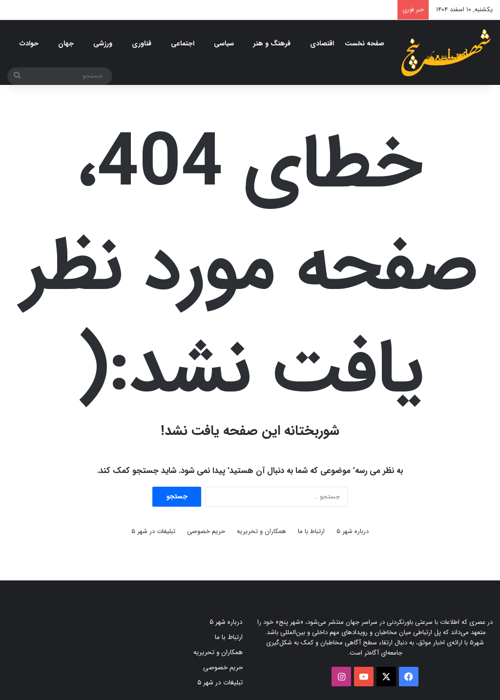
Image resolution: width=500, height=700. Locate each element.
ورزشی (102, 43)
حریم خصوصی (206, 531)
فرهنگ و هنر (272, 43)
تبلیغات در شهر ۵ (153, 531)
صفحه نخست (364, 43)
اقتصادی (322, 43)
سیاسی (224, 43)
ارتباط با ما (311, 531)
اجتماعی (182, 43)
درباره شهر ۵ (352, 531)
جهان (66, 43)
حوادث (29, 43)
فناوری (141, 43)
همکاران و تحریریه (261, 531)
